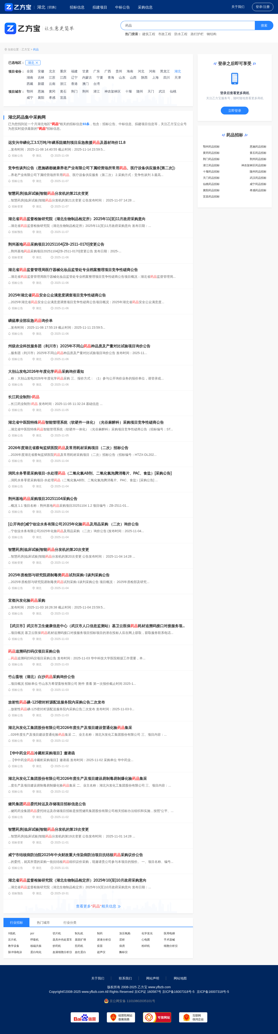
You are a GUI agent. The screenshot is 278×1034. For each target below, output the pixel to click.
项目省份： (16, 71)
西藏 (30, 84)
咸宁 (30, 97)
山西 (133, 77)
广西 (107, 71)
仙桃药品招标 (211, 184)
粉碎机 (146, 946)
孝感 (52, 97)
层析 (122, 939)
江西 (63, 77)
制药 (100, 933)
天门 (151, 91)
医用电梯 (169, 933)
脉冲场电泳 (15, 952)
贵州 (119, 71)
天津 (177, 77)
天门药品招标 (211, 177)
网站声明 (152, 978)
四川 (166, 77)
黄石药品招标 (258, 152)
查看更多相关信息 (98, 906)
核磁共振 (35, 946)
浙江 (63, 84)
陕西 (144, 77)
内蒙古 (87, 77)
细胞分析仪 (171, 946)
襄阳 (41, 97)
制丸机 (79, 933)
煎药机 (79, 946)
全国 (30, 71)
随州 (139, 91)
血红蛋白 (80, 952)
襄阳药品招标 (211, 190)
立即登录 (234, 110)
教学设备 (13, 946)
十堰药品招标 (211, 171)
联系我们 (125, 978)
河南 (152, 71)
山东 (122, 77)
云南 (52, 84)
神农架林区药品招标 (253, 165)
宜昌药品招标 (211, 196)
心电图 (146, 939)
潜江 (96, 91)
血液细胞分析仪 (62, 952)
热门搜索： (133, 34)
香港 (74, 84)
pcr (32, 933)
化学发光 (147, 933)
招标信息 (77, 7)
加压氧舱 (124, 933)
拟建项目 (99, 7)
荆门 (74, 91)
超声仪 (101, 952)
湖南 (30, 77)
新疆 (41, 84)
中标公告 (122, 7)
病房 (122, 946)
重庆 (63, 71)
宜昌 (63, 97)
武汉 (162, 91)
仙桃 (173, 91)
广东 (96, 71)
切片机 (57, 933)
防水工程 (180, 34)
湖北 (177, 71)
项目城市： (16, 91)
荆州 (85, 91)
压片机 (12, 939)
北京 (52, 71)
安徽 (41, 71)
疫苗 (100, 946)
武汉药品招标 (258, 177)
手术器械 (169, 939)
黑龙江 (165, 71)
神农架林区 (112, 91)
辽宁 (74, 77)
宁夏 (100, 77)
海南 (130, 71)
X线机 (12, 933)
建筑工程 (148, 34)
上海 (155, 77)
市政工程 (164, 34)
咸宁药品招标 (258, 184)
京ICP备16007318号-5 (213, 992)
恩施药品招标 (258, 146)
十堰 (128, 91)
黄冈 (52, 91)
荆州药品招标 (258, 159)
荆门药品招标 (211, 159)
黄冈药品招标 (211, 152)
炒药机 (57, 946)
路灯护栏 (197, 34)
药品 (36, 49)
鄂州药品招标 (211, 146)
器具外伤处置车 (62, 939)
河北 (141, 71)
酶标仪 (123, 952)
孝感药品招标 (258, 190)
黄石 (63, 91)
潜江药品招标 (211, 165)
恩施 (41, 91)
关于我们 (237, 7)
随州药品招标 (258, 171)
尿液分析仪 (104, 939)
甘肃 (85, 71)
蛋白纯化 (35, 952)
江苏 (52, 77)
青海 (111, 77)
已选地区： (16, 63)
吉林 (41, 77)
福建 (74, 71)
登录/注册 (263, 7)
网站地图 (180, 978)
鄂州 (30, 91)
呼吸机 (34, 939)
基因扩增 (80, 939)
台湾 (96, 84)
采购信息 (145, 7)
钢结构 (211, 34)
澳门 (85, 84)
